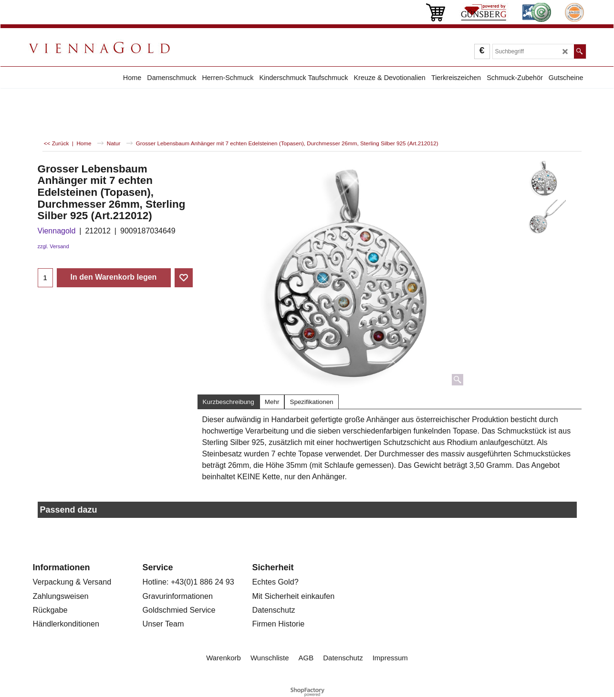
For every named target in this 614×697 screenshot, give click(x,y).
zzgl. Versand (53, 246)
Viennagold (57, 231)
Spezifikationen (311, 401)
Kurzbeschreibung (228, 401)
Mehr (272, 401)
